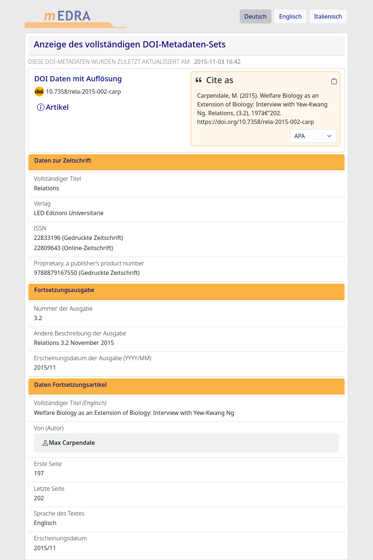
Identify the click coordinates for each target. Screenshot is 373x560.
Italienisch (328, 16)
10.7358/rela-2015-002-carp (83, 92)
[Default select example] (313, 136)
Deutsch (255, 16)
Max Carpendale (68, 443)
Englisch (290, 16)
